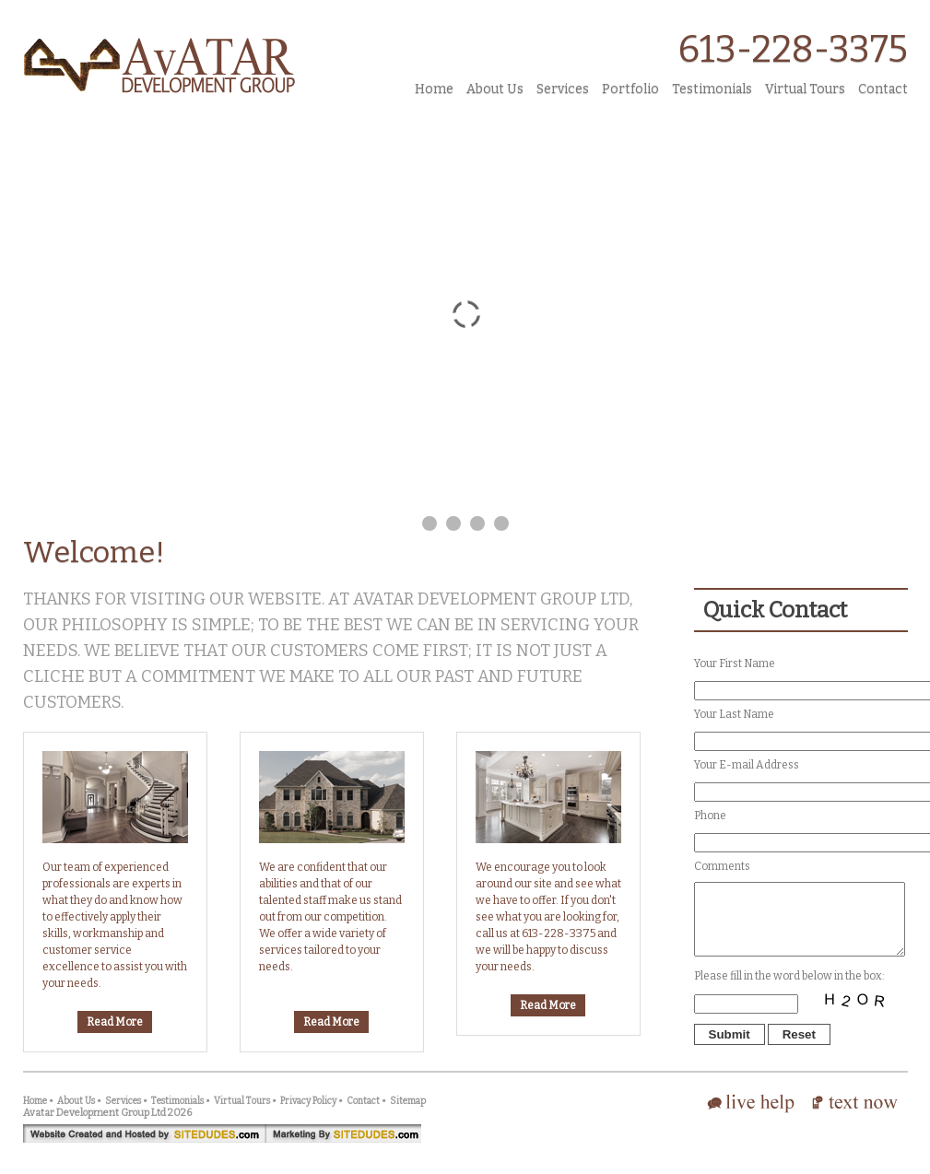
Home (434, 89)
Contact (883, 89)
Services (562, 89)
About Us (495, 89)
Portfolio (630, 89)
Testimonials (712, 89)
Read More (115, 1022)
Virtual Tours (805, 89)
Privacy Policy (308, 1115)
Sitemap (408, 1115)
